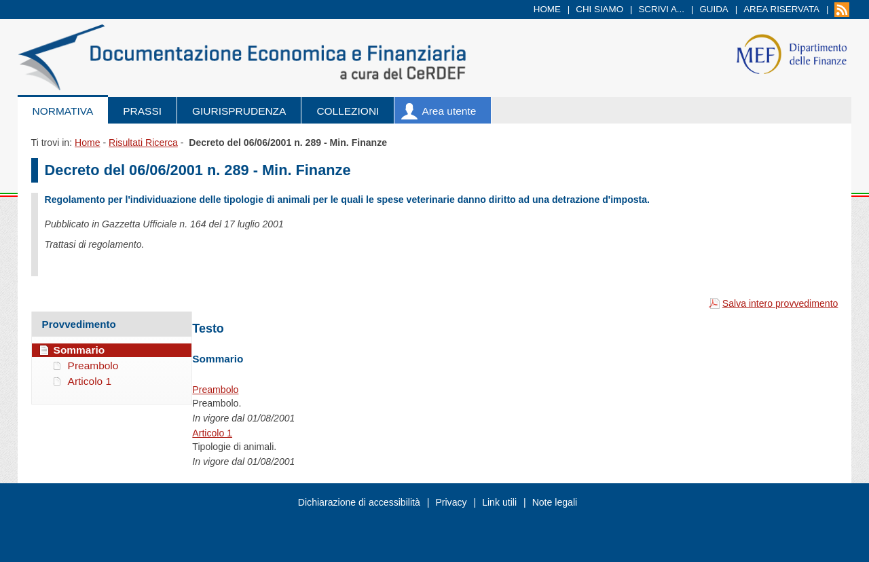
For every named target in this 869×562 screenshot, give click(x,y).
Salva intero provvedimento (780, 303)
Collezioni (347, 111)
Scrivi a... (661, 9)
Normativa (63, 111)
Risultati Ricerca (143, 142)
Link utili (499, 502)
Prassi (142, 111)
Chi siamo (599, 9)
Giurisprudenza (239, 111)
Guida (713, 9)
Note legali (555, 502)
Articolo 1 (212, 433)
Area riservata (781, 9)
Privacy (450, 502)
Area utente (449, 111)
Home (547, 9)
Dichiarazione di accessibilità (359, 502)
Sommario (79, 350)
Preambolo (215, 389)
